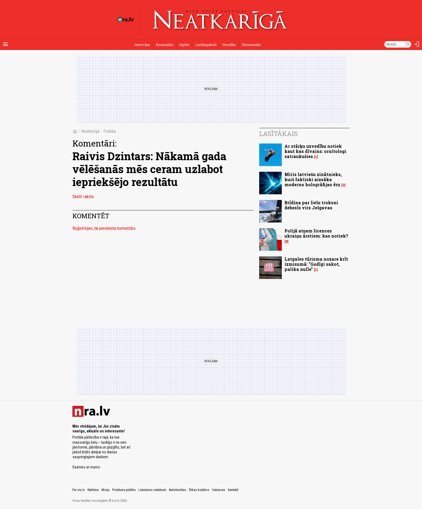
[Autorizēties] (416, 44)
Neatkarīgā (90, 131)
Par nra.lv (78, 490)
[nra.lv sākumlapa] (126, 19)
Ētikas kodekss (199, 490)
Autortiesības (177, 490)
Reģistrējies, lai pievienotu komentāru (103, 228)
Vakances (218, 490)
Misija (105, 490)
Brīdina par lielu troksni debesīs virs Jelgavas (311, 205)
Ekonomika (251, 44)
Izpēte (184, 44)
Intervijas (142, 44)
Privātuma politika (124, 490)
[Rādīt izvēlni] (5, 44)
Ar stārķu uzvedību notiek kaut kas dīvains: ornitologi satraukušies (315, 151)
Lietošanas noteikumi (152, 490)
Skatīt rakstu (83, 196)
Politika (109, 131)
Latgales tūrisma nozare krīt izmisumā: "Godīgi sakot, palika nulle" (316, 264)
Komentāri (165, 44)
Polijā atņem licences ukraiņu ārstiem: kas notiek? (316, 233)
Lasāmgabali (205, 44)
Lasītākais (278, 133)
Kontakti (233, 490)
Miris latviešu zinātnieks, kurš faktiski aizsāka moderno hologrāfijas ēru (313, 179)
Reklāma (93, 490)
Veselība (229, 44)
